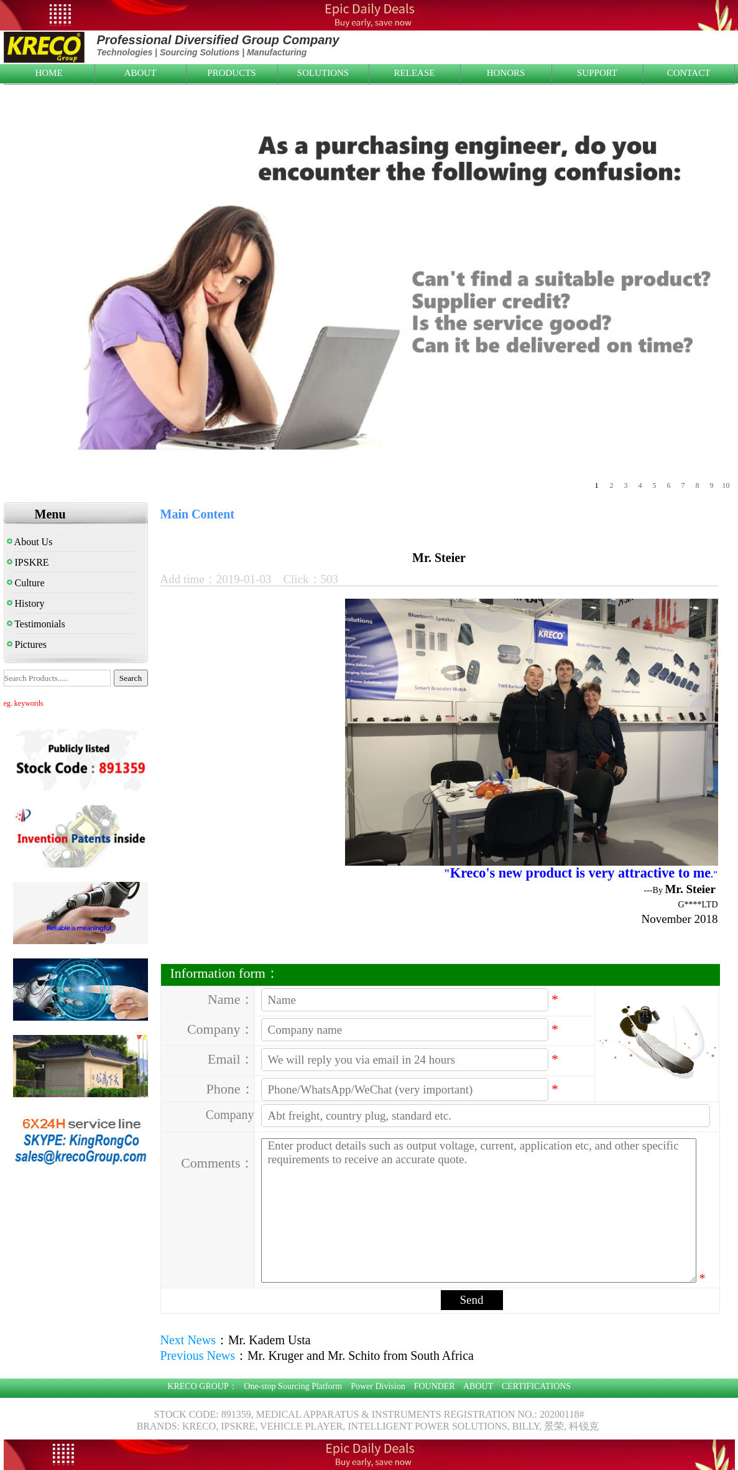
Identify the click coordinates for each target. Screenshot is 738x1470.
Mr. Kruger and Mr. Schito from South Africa (360, 1355)
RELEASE (414, 73)
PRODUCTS (231, 73)
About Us (30, 541)
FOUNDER (434, 1386)
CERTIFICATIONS (536, 1386)
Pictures (27, 644)
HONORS (506, 73)
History (26, 603)
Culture (26, 583)
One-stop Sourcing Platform (293, 1386)
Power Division (378, 1386)
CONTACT (689, 73)
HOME (48, 73)
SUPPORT (597, 73)
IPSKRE (28, 562)
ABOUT (140, 73)
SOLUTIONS (323, 73)
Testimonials (36, 624)
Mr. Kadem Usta (269, 1340)
